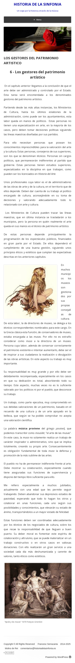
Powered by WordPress (58, 657)
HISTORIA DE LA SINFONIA (37, 4)
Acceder (9, 652)
